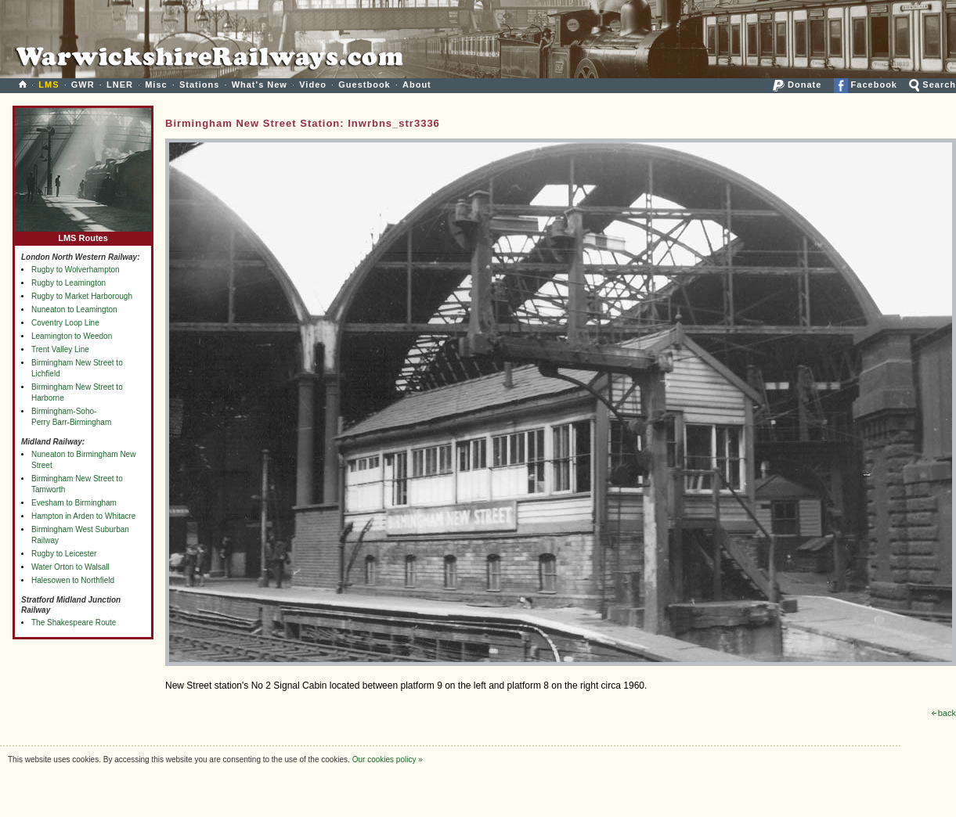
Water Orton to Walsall (70, 567)
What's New (259, 84)
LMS (48, 84)
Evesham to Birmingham (74, 502)
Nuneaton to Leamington (74, 309)
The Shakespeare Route (73, 622)
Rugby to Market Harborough (81, 296)
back (944, 713)
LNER (119, 84)
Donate (797, 84)
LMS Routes (83, 234)
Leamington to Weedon (71, 336)
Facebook (865, 84)
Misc (156, 84)
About (416, 84)
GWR (83, 84)
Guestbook (364, 84)
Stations (199, 84)
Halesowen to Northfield (72, 580)
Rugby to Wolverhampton (75, 269)
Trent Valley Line (60, 349)
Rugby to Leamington (68, 283)
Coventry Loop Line (65, 323)
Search (932, 84)
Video (312, 84)
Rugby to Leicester (63, 553)
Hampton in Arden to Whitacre (83, 516)
